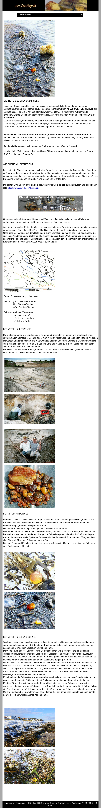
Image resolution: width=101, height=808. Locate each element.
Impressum (9, 803)
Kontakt (33, 803)
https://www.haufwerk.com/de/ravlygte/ (23, 188)
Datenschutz (22, 803)
